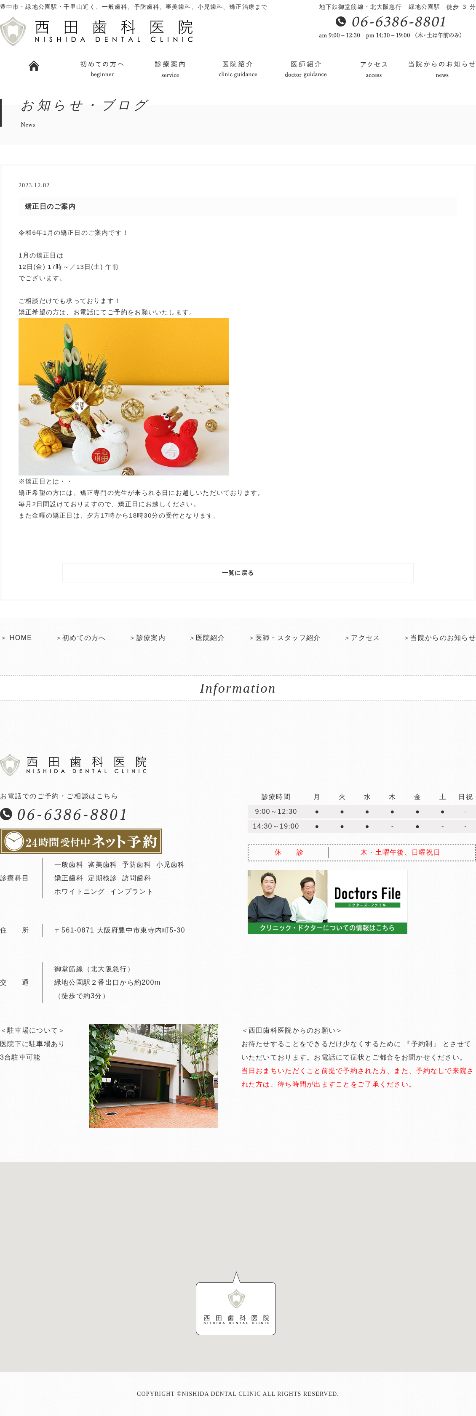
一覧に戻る (238, 572)
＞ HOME (16, 637)
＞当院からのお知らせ (439, 637)
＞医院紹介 (207, 637)
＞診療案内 (147, 637)
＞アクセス (362, 637)
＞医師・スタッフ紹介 (284, 637)
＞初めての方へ (80, 637)
